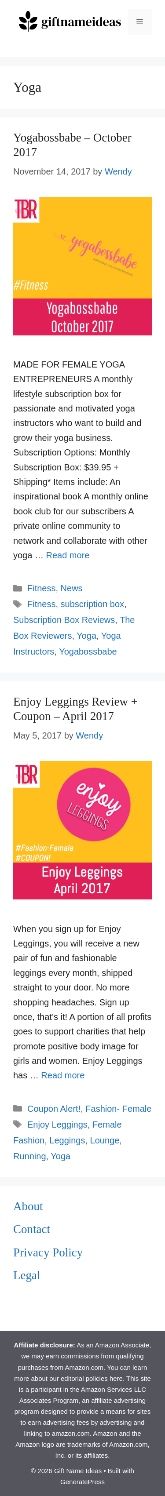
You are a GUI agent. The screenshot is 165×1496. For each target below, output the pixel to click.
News (72, 588)
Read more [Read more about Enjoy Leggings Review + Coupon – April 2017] (62, 1075)
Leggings (67, 1140)
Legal (26, 1275)
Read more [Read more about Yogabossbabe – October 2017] (67, 555)
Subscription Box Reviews (64, 620)
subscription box (93, 604)
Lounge (105, 1140)
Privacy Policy (48, 1252)
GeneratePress (82, 1481)
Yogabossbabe (88, 651)
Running (29, 1156)
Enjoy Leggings (57, 1124)
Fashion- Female (118, 1109)
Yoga (86, 636)
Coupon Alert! (54, 1109)
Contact (31, 1229)
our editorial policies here (86, 1378)
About (28, 1206)
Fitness (41, 588)
